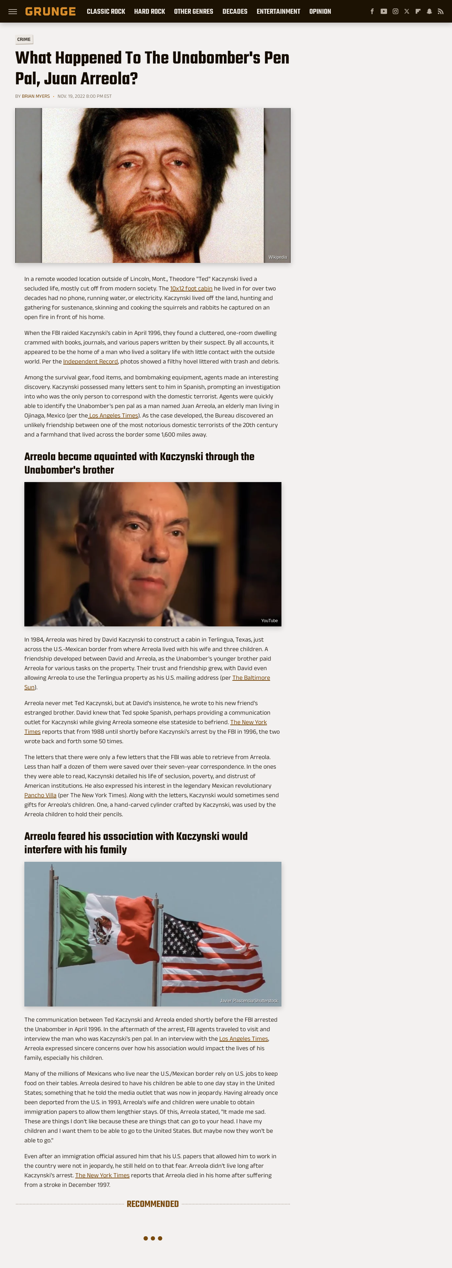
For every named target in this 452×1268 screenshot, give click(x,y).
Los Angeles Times (113, 415)
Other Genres (193, 11)
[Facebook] (372, 11)
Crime (24, 39)
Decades (235, 11)
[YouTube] (384, 11)
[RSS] (441, 11)
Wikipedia (278, 257)
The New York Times (102, 1175)
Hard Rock (149, 11)
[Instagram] (395, 11)
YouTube (269, 621)
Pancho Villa (40, 795)
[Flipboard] (418, 11)
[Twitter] (407, 11)
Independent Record (90, 361)
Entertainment (278, 11)
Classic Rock (106, 11)
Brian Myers (36, 96)
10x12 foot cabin (191, 288)
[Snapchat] (429, 11)
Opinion (320, 11)
